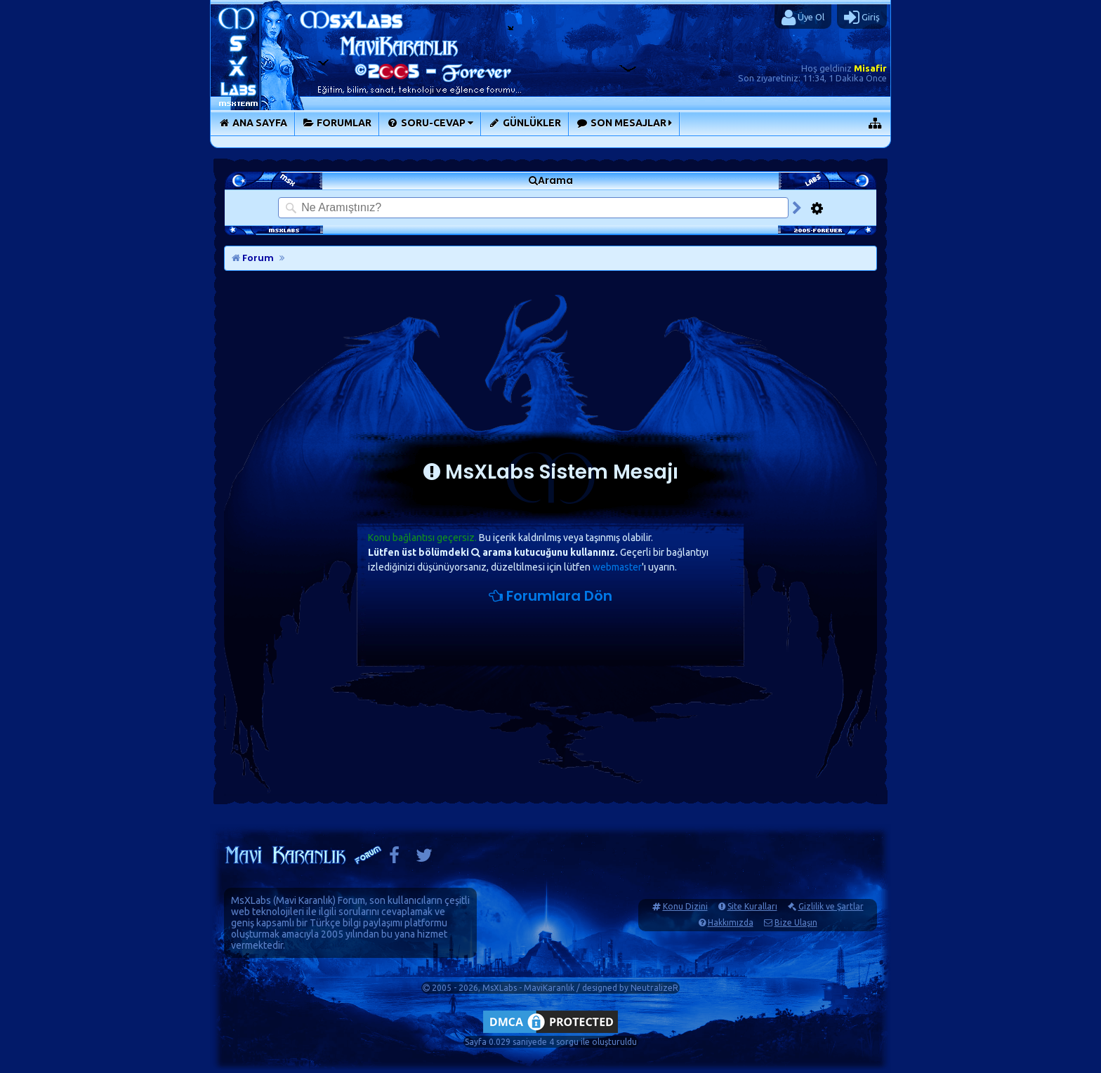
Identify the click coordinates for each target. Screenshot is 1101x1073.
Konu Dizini (685, 906)
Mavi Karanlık (304, 900)
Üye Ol (803, 17)
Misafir (870, 68)
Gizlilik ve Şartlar (831, 906)
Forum (253, 258)
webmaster (617, 567)
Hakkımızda (730, 922)
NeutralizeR (654, 987)
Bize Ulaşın (795, 922)
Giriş (862, 17)
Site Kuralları (752, 906)
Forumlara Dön (550, 596)
